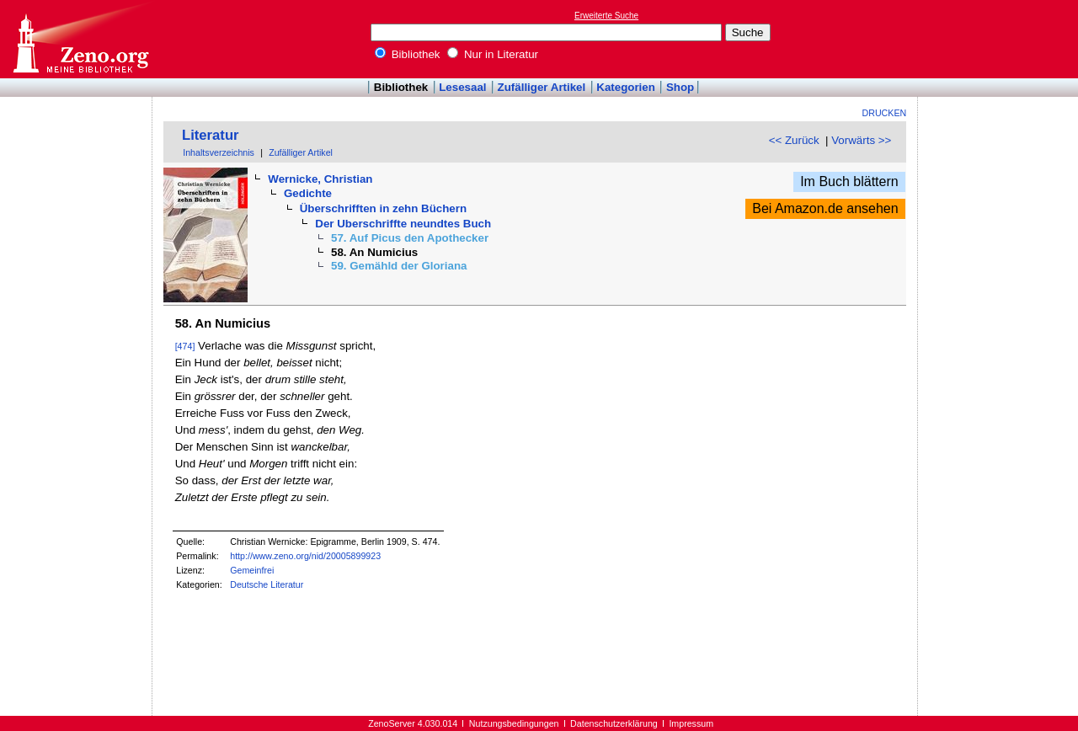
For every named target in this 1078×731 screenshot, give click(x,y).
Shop (680, 87)
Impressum (691, 723)
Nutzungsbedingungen (514, 723)
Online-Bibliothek (80, 39)
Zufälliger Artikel (542, 87)
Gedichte (308, 193)
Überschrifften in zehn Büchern (383, 208)
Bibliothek (407, 54)
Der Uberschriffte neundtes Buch (403, 223)
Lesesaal (462, 87)
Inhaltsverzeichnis (218, 152)
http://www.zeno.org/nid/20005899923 (305, 556)
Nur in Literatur (492, 54)
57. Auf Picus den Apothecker (409, 238)
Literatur (210, 135)
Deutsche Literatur (266, 584)
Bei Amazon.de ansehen (825, 208)
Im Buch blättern (849, 181)
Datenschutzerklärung (614, 723)
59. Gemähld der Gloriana (399, 265)
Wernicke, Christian (320, 179)
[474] (185, 346)
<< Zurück (794, 140)
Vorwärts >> (861, 140)
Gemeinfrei (252, 570)
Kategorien (625, 87)
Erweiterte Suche (606, 15)
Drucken (884, 113)
